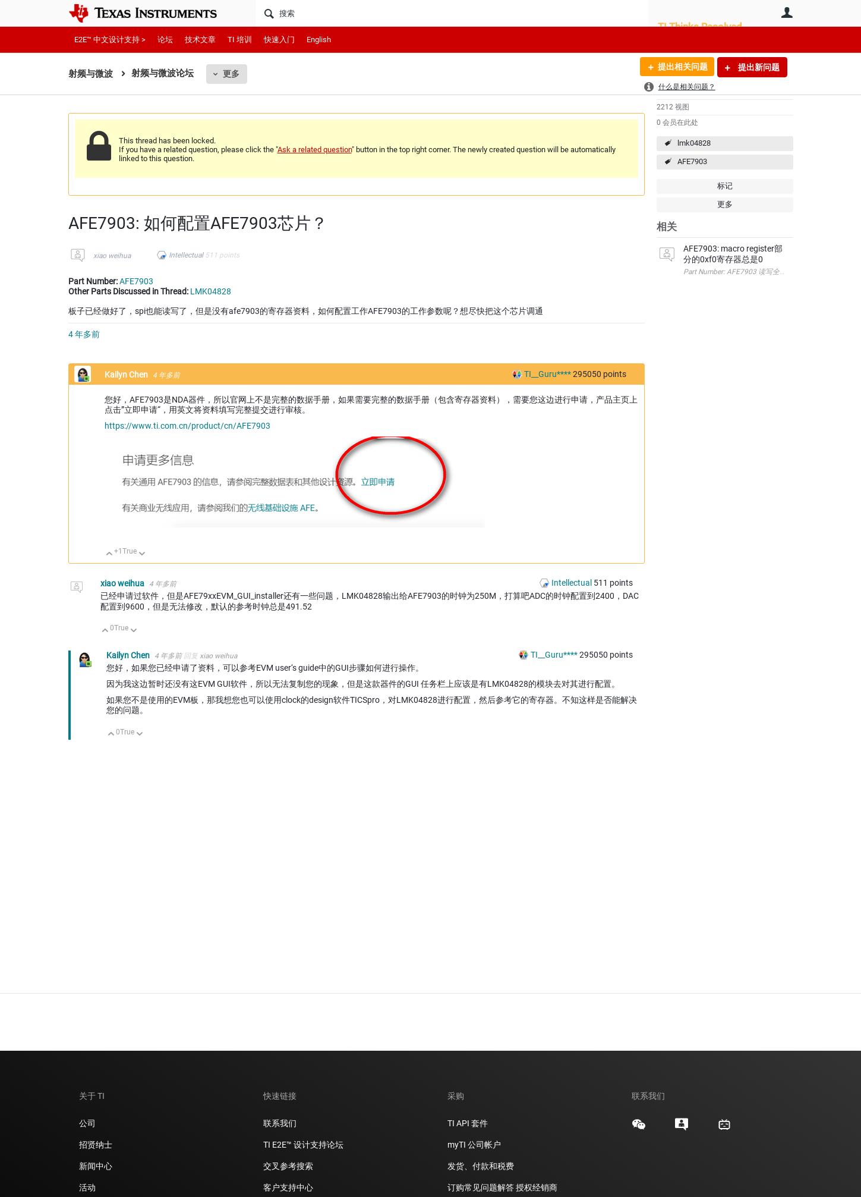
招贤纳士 (95, 1144)
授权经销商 (536, 1187)
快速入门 (279, 39)
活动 (87, 1187)
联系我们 (280, 1123)
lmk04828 (694, 143)
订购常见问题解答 (480, 1187)
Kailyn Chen (127, 374)
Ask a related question (314, 149)
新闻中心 (95, 1166)
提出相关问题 (682, 67)
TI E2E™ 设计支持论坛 (303, 1144)
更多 (231, 73)
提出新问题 (758, 67)
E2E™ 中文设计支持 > (110, 39)
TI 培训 (240, 39)
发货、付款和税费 (480, 1166)
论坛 (165, 39)
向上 (110, 554)
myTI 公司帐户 (474, 1144)
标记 (725, 185)
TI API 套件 (467, 1123)
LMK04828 (210, 291)
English (319, 39)
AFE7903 (692, 161)
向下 (142, 554)
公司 (87, 1123)
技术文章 (200, 39)
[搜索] (452, 13)
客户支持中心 (288, 1187)
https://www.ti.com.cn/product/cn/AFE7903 (187, 426)
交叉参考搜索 (288, 1166)
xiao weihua (112, 256)
